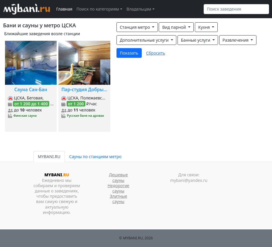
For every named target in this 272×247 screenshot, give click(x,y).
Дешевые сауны (118, 177)
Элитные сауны (118, 198)
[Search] (236, 9)
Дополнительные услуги (145, 40)
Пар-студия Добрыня (84, 90)
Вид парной (174, 27)
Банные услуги (196, 40)
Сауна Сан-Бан (30, 90)
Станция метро (135, 27)
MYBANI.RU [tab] (49, 156)
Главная (64, 9)
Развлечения (235, 40)
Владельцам (138, 9)
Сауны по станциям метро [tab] (95, 156)
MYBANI (56, 174)
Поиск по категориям (98, 9)
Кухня (204, 27)
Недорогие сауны (118, 188)
